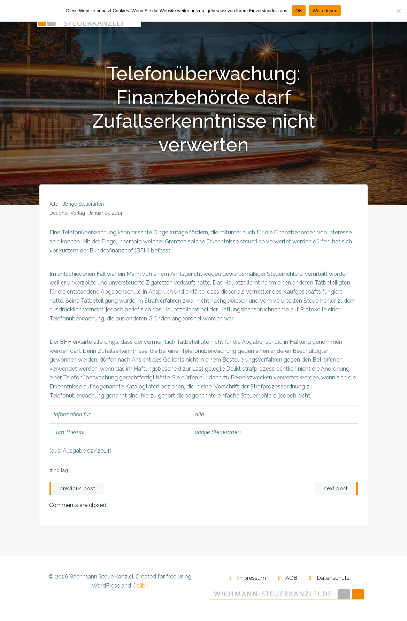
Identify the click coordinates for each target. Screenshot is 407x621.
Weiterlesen (325, 10)
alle (53, 206)
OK (298, 10)
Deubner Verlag (67, 215)
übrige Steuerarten (83, 206)
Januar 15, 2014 (105, 215)
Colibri (140, 587)
